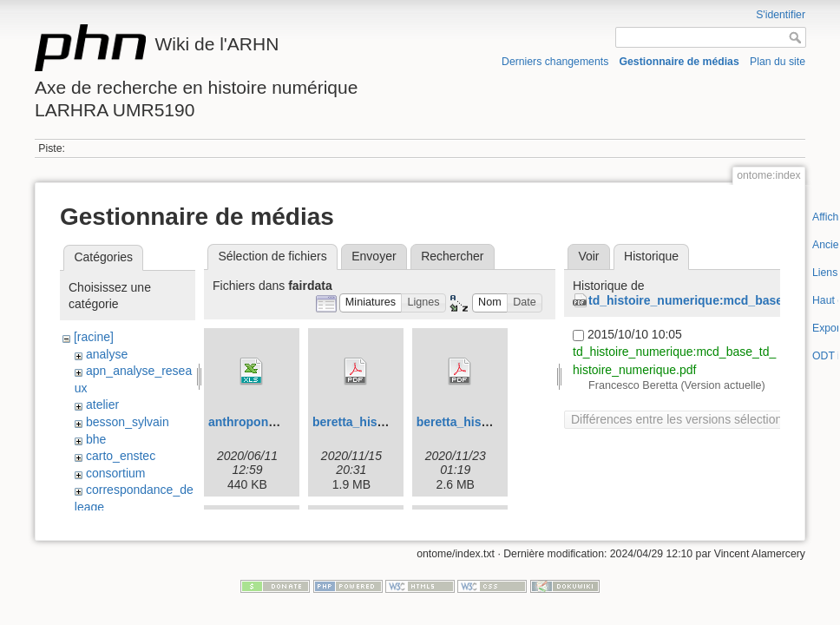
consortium (115, 473)
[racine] (94, 337)
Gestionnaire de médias (679, 62)
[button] (371, 303)
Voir (588, 256)
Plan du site (777, 62)
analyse (107, 354)
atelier (102, 404)
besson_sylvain (127, 422)
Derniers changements (555, 62)
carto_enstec (120, 456)
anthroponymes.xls (263, 422)
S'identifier (780, 15)
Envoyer (373, 256)
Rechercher (452, 256)
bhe (96, 439)
